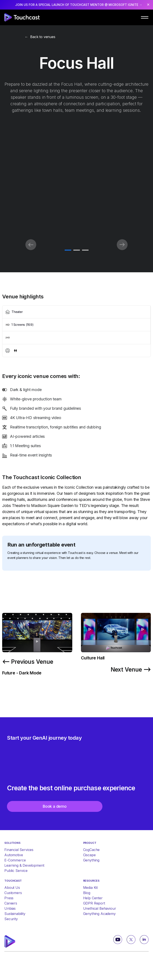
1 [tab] (67, 250)
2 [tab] (76, 250)
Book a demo (55, 806)
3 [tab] (85, 250)
